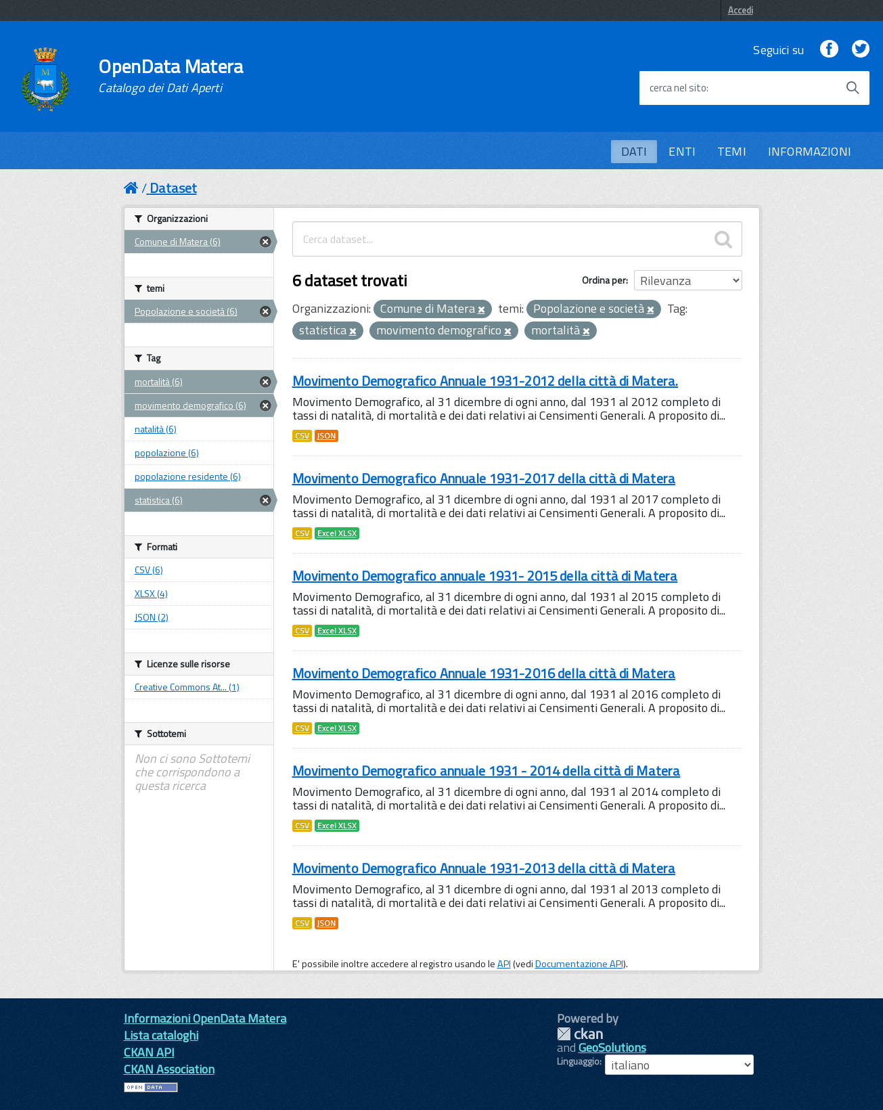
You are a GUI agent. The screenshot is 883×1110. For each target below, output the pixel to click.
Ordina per (604, 280)
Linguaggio (578, 1061)
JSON (326, 436)
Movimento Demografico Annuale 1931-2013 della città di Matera (484, 868)
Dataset (173, 187)
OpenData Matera (170, 76)
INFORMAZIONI (809, 151)
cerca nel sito (678, 88)
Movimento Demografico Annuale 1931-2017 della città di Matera (484, 478)
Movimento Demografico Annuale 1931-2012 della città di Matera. (485, 380)
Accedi (740, 10)
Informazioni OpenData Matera (205, 1018)
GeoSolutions (612, 1047)
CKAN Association (169, 1069)
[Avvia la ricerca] (852, 88)
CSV (302, 436)
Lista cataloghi (161, 1035)
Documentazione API (579, 963)
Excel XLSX (337, 533)
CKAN (580, 1034)
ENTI (682, 151)
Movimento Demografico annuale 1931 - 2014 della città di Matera (486, 770)
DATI (634, 151)
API (504, 963)
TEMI (731, 151)
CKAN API (149, 1052)
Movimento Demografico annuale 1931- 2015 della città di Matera (485, 575)
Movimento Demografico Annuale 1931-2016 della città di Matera (484, 673)
